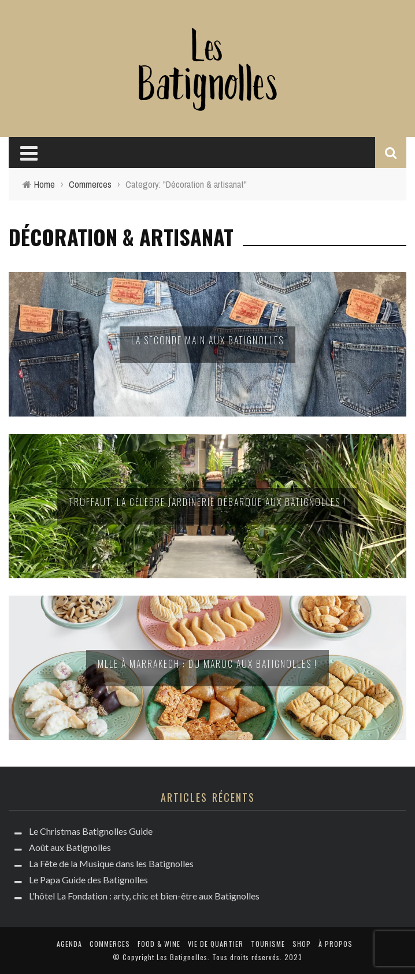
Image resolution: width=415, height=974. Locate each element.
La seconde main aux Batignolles (207, 340)
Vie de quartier (215, 944)
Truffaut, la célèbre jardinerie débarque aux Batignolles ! (207, 502)
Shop (301, 944)
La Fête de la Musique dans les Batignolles (111, 863)
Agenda (69, 944)
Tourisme (268, 944)
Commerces (110, 944)
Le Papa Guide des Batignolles (88, 879)
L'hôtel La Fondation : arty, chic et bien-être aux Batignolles (144, 895)
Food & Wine (159, 944)
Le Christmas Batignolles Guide (91, 831)
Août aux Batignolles (70, 847)
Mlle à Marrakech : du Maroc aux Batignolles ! (207, 664)
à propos (335, 944)
